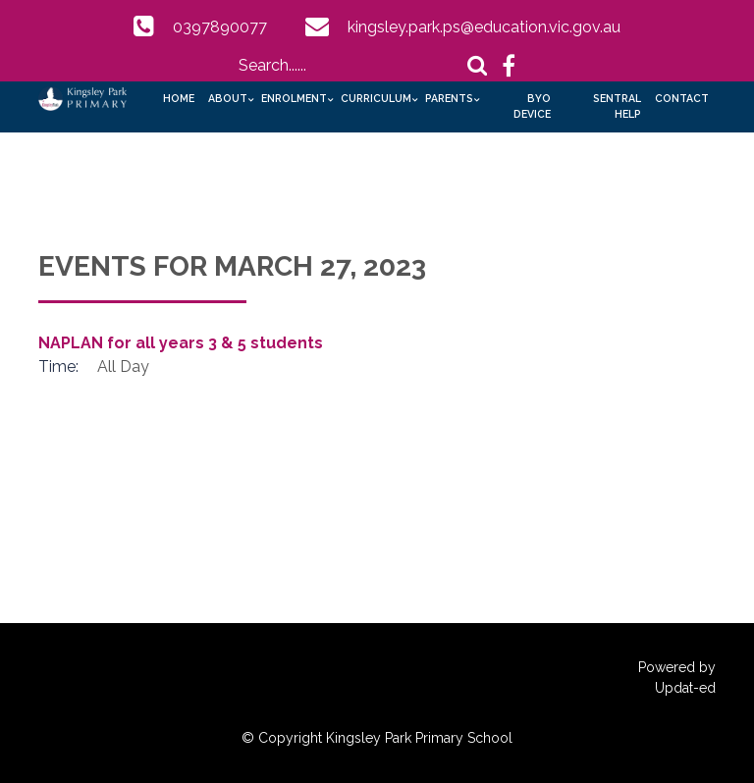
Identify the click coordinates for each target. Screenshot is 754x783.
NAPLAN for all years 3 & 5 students (180, 343)
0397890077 (220, 27)
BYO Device (532, 106)
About (227, 98)
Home (178, 98)
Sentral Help (617, 106)
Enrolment (294, 98)
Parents (449, 98)
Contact (682, 98)
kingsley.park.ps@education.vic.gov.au (484, 27)
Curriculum (376, 98)
